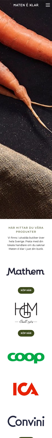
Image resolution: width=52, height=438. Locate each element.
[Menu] (48, 5)
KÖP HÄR (26, 290)
